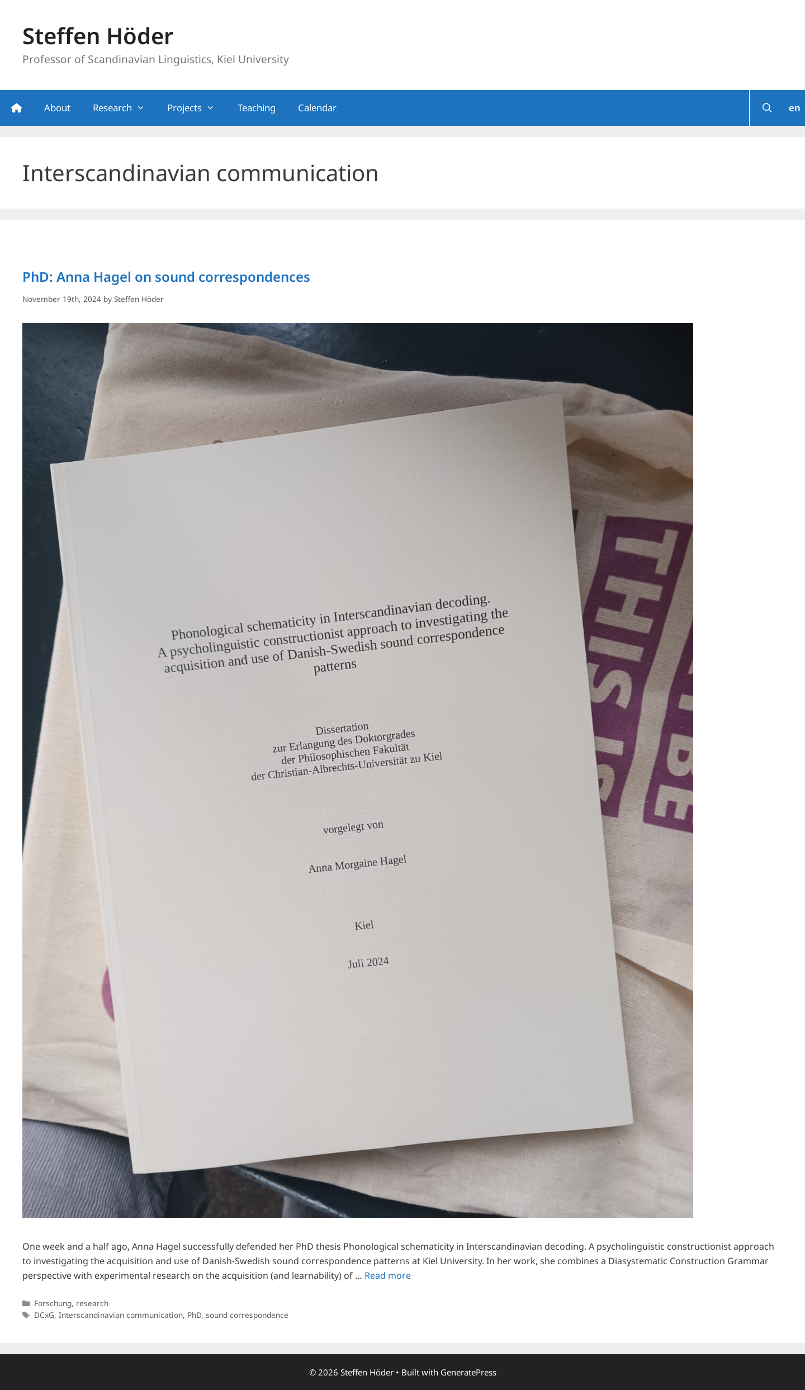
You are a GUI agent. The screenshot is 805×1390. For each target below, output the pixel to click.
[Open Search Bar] (767, 108)
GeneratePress (468, 1372)
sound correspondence (247, 1314)
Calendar (317, 107)
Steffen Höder (97, 35)
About (57, 107)
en (795, 107)
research (92, 1303)
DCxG (44, 1314)
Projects (196, 108)
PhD (194, 1314)
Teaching (257, 107)
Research (124, 108)
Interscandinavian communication (121, 1314)
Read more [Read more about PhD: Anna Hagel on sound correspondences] (387, 1275)
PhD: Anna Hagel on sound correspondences (166, 276)
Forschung (53, 1303)
